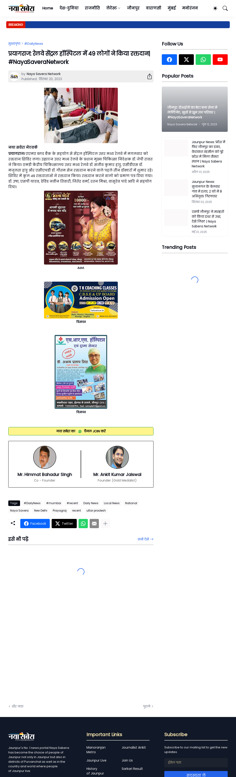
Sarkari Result (132, 768)
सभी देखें (143, 539)
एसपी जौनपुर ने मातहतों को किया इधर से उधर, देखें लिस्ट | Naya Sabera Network (208, 219)
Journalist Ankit (134, 747)
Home (47, 8)
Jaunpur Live (96, 760)
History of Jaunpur (95, 771)
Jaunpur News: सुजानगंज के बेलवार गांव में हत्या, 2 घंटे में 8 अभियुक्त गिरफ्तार (207, 189)
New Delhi (40, 510)
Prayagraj (60, 510)
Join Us (127, 760)
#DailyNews (33, 43)
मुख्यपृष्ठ (14, 43)
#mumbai (53, 503)
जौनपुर (133, 8)
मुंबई (172, 8)
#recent (72, 503)
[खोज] (223, 8)
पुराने (146, 706)
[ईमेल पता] (196, 762)
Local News (112, 503)
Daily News (90, 503)
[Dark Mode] (213, 8)
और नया (17, 706)
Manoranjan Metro (96, 749)
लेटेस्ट (111, 8)
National (131, 503)
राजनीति (92, 8)
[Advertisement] (54, 648)
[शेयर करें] (147, 76)
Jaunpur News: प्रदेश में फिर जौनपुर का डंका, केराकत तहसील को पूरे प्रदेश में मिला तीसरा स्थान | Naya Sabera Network (208, 154)
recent (76, 510)
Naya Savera (19, 510)
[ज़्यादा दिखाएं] (105, 523)
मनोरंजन (190, 8)
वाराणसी (153, 8)
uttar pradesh (96, 510)
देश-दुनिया (69, 8)
